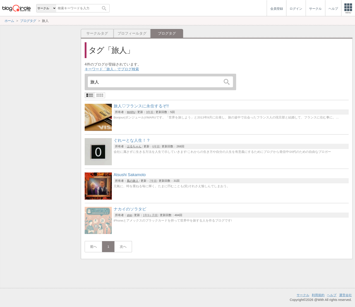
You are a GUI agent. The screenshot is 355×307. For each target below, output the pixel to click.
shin (129, 215)
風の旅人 (133, 180)
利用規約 (318, 295)
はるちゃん (134, 146)
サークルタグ (97, 33)
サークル (303, 295)
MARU (131, 112)
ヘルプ (331, 295)
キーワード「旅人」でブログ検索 (112, 69)
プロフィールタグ (132, 33)
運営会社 (345, 295)
